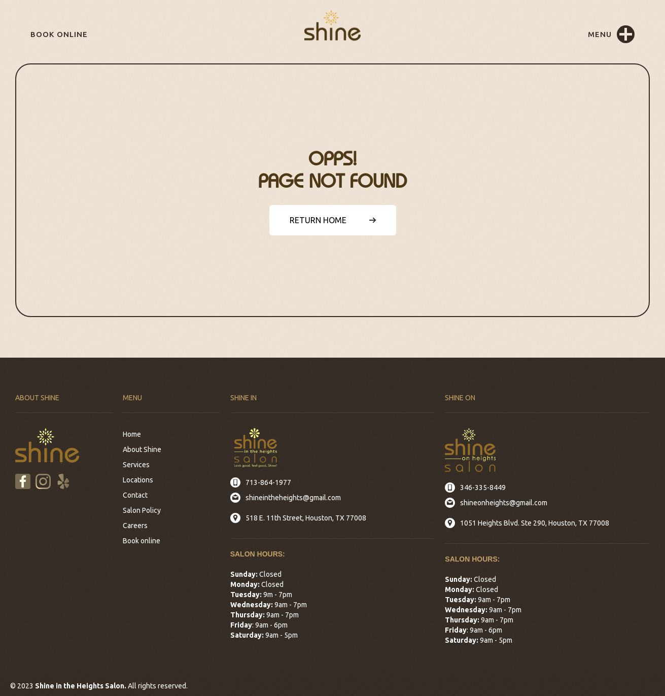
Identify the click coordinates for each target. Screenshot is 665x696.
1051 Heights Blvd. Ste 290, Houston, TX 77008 (534, 523)
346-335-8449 (483, 487)
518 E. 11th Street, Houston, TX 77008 (306, 518)
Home (132, 434)
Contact (135, 495)
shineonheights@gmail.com (503, 503)
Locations (138, 480)
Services (136, 465)
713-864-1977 (268, 482)
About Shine (142, 449)
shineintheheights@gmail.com (293, 498)
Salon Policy (142, 510)
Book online (59, 34)
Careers (135, 525)
